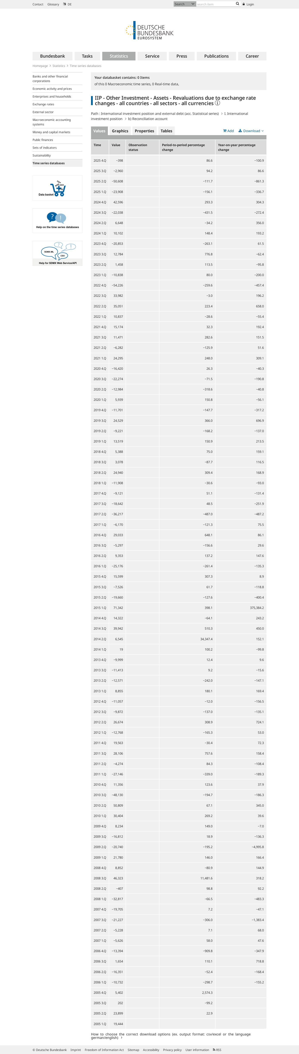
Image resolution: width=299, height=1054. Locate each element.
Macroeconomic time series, (128, 84)
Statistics (59, 66)
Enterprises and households (52, 96)
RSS (217, 1050)
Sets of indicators (45, 147)
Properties (144, 130)
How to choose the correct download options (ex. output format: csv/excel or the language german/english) (171, 1035)
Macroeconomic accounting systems (52, 122)
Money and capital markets (51, 132)
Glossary (53, 4)
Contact (38, 4)
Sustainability (42, 155)
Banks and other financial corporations (50, 78)
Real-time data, (165, 84)
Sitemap (133, 1050)
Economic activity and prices (52, 89)
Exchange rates (43, 104)
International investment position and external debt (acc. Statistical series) (160, 113)
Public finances (43, 140)
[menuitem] (52, 56)
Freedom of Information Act (104, 1050)
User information (197, 1050)
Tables (166, 130)
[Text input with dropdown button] (218, 4)
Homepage (40, 66)
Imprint (76, 1050)
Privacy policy (172, 1050)
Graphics (120, 130)
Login (248, 4)
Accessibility (151, 1050)
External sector (43, 112)
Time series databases (85, 66)
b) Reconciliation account (148, 118)
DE (67, 4)
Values (99, 130)
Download (251, 131)
